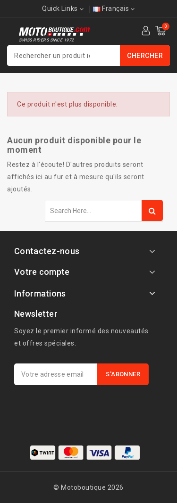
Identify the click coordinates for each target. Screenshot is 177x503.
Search (152, 210)
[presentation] (86, 408)
